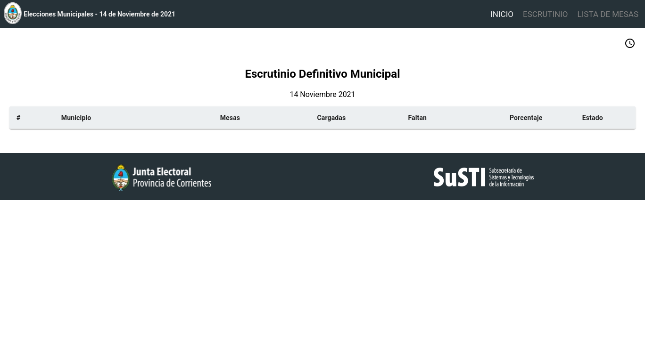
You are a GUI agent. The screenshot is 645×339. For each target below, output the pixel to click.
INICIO (501, 14)
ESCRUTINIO (545, 14)
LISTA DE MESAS (608, 14)
